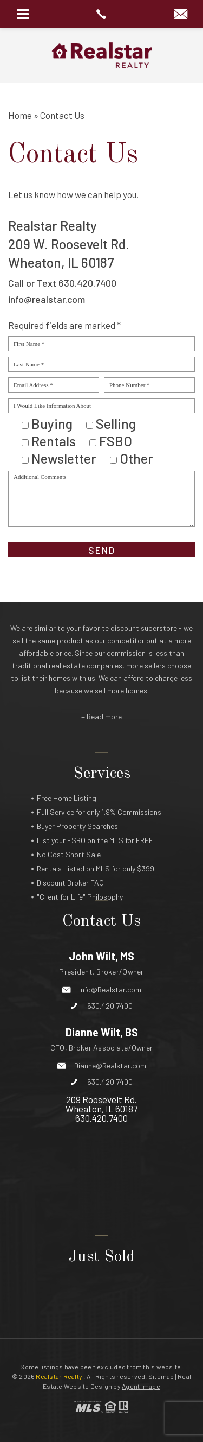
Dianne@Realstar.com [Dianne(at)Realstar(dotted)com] (110, 991)
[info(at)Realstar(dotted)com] (180, 15)
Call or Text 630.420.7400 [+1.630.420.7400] (62, 283)
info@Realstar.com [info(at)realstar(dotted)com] (110, 915)
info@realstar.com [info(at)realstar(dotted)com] (46, 299)
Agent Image (141, 1386)
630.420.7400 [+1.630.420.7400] (110, 932)
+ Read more (101, 669)
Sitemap (161, 1376)
